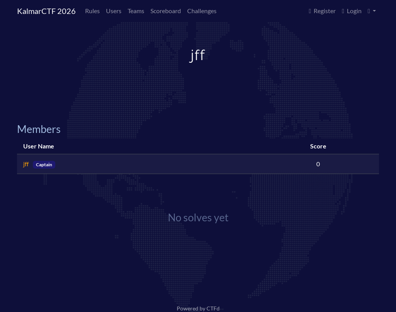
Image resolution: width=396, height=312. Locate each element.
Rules (92, 10)
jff (26, 163)
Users (113, 10)
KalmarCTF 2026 (46, 11)
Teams (136, 10)
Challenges (202, 10)
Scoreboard (165, 10)
